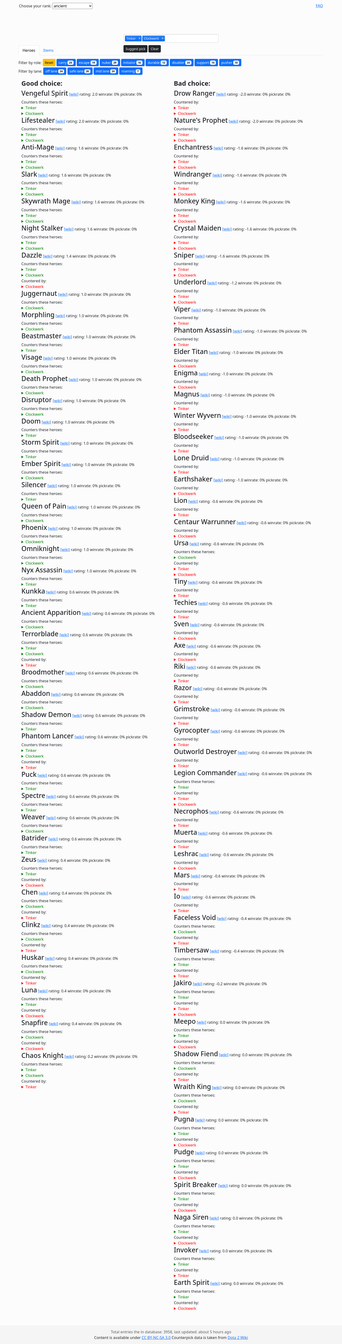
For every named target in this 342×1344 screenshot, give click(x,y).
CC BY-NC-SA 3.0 (156, 1337)
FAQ (319, 5)
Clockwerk (34, 113)
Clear (155, 49)
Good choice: (41, 83)
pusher (230, 62)
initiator (132, 62)
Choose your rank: (35, 6)
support (206, 62)
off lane (54, 71)
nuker (110, 62)
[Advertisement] (171, 19)
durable (157, 62)
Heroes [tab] (29, 50)
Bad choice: (192, 83)
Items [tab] (48, 50)
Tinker (31, 107)
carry (66, 62)
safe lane (80, 71)
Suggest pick (135, 49)
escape (88, 62)
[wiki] (74, 94)
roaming (130, 71)
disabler (181, 62)
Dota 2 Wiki (238, 1337)
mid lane (106, 71)
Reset (49, 62)
